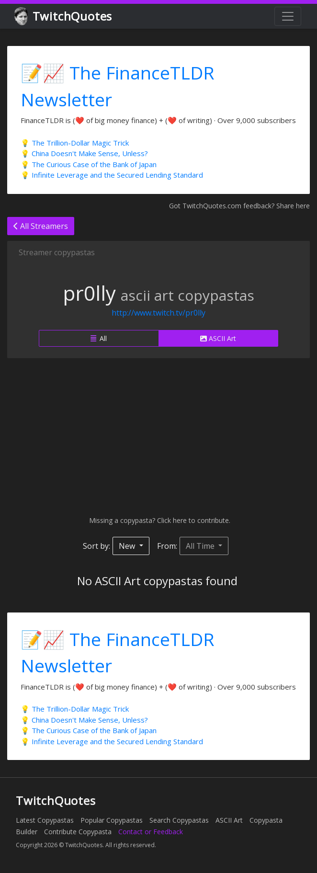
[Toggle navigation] (287, 16)
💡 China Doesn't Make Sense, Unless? (84, 153)
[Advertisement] (158, 437)
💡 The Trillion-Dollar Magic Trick (75, 142)
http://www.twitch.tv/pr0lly (158, 312)
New (128, 546)
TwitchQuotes (64, 16)
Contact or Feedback (150, 831)
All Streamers (40, 226)
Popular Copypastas (111, 820)
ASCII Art (218, 338)
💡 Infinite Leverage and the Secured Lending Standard (112, 175)
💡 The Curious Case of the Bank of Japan (89, 164)
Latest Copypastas (45, 820)
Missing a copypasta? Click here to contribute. (158, 520)
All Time (201, 546)
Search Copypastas (179, 820)
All (99, 338)
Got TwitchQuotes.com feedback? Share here (239, 205)
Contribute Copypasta (78, 831)
